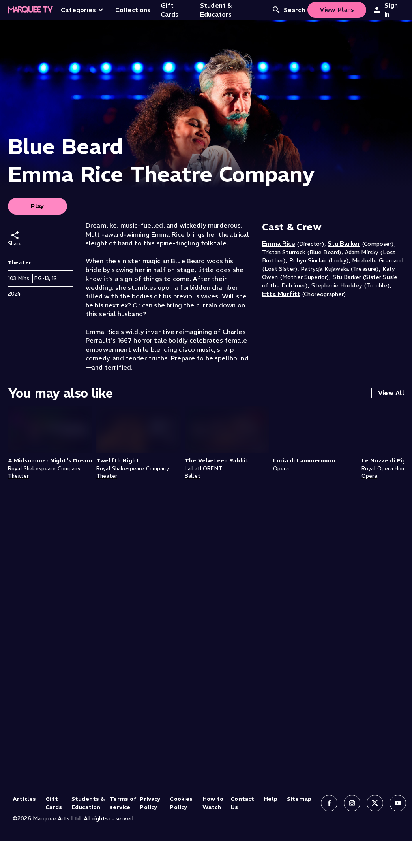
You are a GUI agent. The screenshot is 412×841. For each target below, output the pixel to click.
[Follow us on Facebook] (329, 803)
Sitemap (299, 798)
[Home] (30, 10)
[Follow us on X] (375, 803)
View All (391, 393)
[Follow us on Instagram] (352, 803)
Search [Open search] (288, 10)
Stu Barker (344, 243)
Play (37, 206)
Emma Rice (278, 243)
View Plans (337, 9)
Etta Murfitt (281, 294)
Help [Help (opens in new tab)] (270, 798)
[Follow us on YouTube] (398, 803)
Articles (24, 798)
